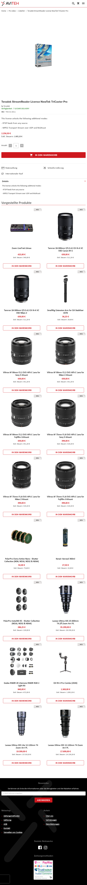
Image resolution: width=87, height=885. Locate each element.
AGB (5, 824)
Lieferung (7, 820)
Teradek (7, 106)
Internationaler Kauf (14, 174)
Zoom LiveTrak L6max (21, 248)
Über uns (49, 816)
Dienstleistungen (52, 824)
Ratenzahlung (11, 168)
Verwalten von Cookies (13, 833)
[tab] (43, 180)
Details (5, 181)
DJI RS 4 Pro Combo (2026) (65, 683)
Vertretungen (51, 820)
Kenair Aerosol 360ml (65, 559)
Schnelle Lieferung (56, 168)
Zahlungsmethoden (12, 816)
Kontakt (7, 828)
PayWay (43, 870)
